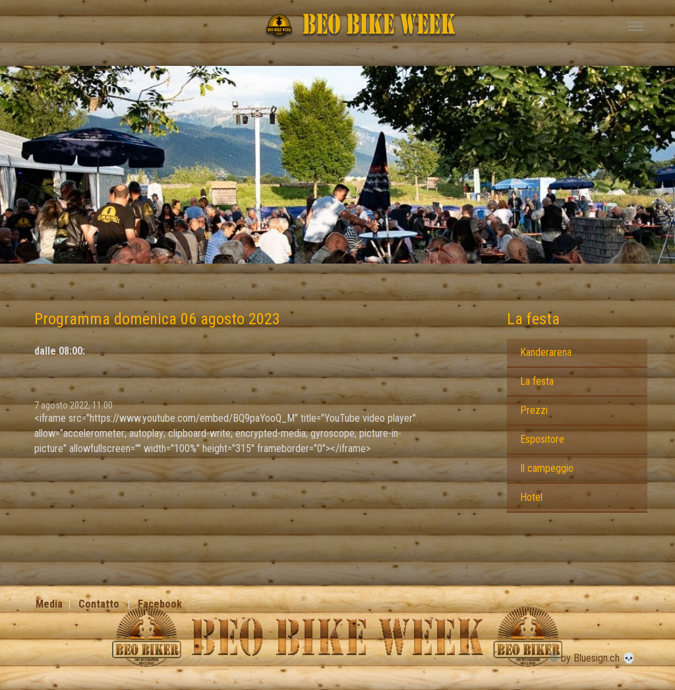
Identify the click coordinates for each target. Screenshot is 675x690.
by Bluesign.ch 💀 (598, 658)
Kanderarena (546, 352)
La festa (533, 319)
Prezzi (534, 410)
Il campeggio (546, 468)
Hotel (531, 497)
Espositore (542, 439)
